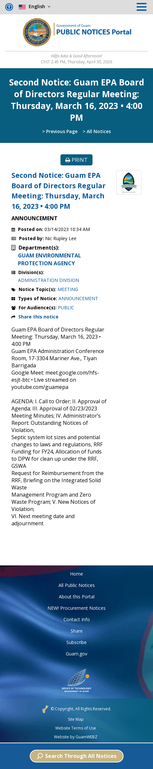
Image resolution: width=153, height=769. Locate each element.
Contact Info (76, 619)
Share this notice (38, 317)
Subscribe (76, 642)
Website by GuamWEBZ (75, 737)
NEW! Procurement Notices (76, 608)
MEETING (68, 289)
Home (76, 574)
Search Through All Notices (76, 756)
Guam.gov (76, 654)
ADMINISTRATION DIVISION (48, 280)
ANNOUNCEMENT (78, 298)
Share (77, 631)
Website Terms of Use (75, 728)
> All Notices (97, 131)
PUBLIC (66, 307)
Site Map (76, 719)
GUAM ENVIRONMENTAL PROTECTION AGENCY (49, 259)
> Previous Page (59, 131)
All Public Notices (77, 585)
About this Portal (76, 596)
